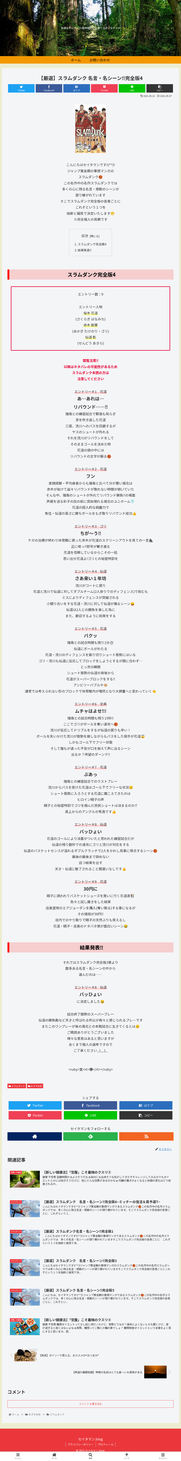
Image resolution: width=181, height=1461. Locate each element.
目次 (84, 235)
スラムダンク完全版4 (92, 244)
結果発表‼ (85, 250)
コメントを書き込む (90, 1403)
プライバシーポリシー (81, 1444)
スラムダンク (17, 1086)
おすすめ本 (35, 1086)
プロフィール (105, 1444)
